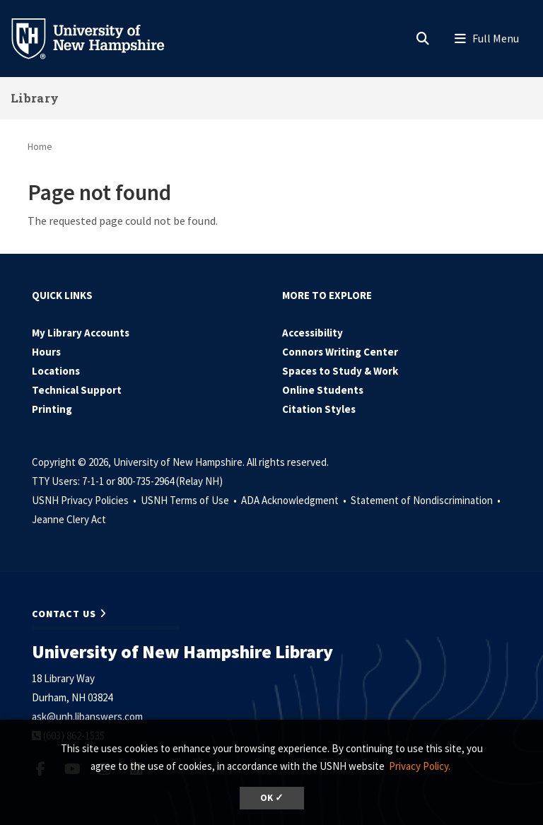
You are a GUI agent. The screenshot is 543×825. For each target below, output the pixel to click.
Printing (52, 409)
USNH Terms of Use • (190, 500)
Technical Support (77, 390)
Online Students (322, 390)
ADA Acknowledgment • (295, 500)
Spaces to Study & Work (340, 371)
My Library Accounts (80, 332)
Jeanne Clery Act (69, 519)
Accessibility (312, 332)
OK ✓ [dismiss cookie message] (272, 798)
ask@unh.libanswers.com (87, 716)
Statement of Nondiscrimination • (427, 500)
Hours (46, 351)
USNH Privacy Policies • (85, 500)
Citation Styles (319, 409)
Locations (56, 371)
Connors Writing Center (340, 351)
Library (35, 98)
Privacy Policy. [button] (419, 766)
